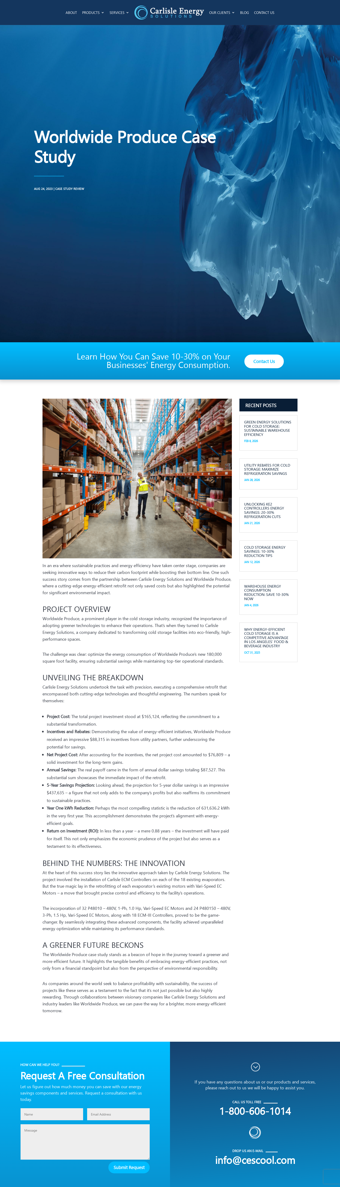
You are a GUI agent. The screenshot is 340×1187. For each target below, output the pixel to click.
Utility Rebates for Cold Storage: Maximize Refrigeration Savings (267, 469)
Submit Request (129, 1167)
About (71, 12)
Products (91, 12)
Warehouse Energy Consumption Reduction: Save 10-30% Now (266, 592)
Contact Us (264, 12)
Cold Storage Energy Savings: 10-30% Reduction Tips (264, 551)
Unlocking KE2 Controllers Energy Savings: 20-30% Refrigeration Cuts (264, 510)
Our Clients (219, 12)
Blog (244, 12)
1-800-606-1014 (255, 1110)
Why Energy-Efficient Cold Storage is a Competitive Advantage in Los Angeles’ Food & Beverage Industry (266, 637)
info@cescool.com (255, 1159)
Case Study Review (23, 189)
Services (117, 12)
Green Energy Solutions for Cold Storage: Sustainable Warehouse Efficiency (267, 428)
